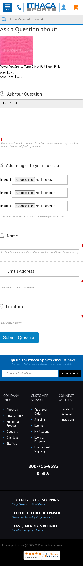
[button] (4, 103)
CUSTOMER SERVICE (39, 397)
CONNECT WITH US (66, 397)
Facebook (67, 409)
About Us (12, 410)
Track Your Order (40, 411)
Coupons (12, 431)
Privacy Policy (15, 416)
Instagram (67, 419)
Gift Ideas (12, 437)
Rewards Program (39, 439)
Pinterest (66, 414)
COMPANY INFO (11, 397)
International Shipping (42, 449)
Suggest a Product (13, 423)
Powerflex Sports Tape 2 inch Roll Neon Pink (30, 67)
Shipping (39, 419)
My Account (41, 431)
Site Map (12, 443)
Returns (38, 425)
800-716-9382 (42, 466)
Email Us (42, 473)
